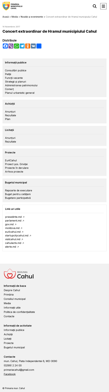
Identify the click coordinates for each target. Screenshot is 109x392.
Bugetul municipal (14, 347)
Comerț (9, 89)
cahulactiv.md (13, 242)
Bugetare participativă (18, 197)
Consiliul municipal (15, 298)
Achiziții (8, 334)
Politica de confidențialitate (19, 312)
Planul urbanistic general (19, 92)
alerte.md (10, 246)
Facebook (10, 374)
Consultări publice (15, 70)
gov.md (9, 224)
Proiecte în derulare (16, 167)
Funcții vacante (14, 77)
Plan (7, 119)
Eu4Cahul (11, 160)
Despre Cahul (12, 290)
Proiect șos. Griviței (16, 164)
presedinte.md (13, 216)
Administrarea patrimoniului (21, 85)
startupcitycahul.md (16, 235)
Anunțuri (10, 111)
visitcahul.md (12, 239)
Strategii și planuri (15, 81)
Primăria (9, 294)
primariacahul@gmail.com (19, 369)
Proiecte (9, 343)
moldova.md (12, 228)
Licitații (7, 338)
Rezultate (10, 115)
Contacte (9, 316)
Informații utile (12, 307)
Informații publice (14, 330)
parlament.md (13, 220)
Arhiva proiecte (14, 171)
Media (7, 303)
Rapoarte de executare (18, 190)
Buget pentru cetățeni (18, 194)
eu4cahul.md (13, 231)
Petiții (8, 74)
